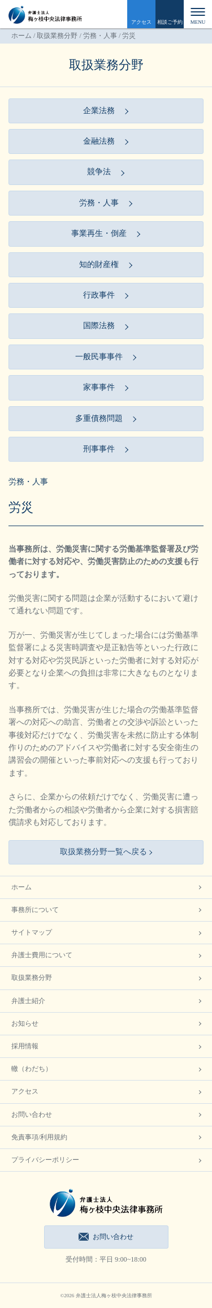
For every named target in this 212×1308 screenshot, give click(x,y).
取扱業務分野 (57, 36)
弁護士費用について (41, 955)
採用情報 (24, 1046)
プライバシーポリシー (45, 1160)
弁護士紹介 (28, 1001)
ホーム (21, 36)
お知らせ (24, 1023)
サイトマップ (31, 932)
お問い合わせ (31, 1114)
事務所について (35, 910)
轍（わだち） (31, 1069)
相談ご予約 (170, 22)
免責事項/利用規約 (39, 1137)
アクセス (141, 22)
